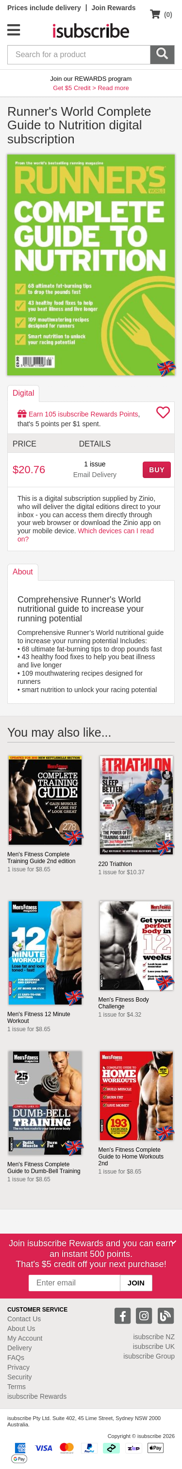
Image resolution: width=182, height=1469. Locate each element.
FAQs (15, 1357)
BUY (157, 470)
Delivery (19, 1348)
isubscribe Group (149, 1356)
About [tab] (23, 572)
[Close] (173, 1242)
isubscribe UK (154, 1346)
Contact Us (24, 1319)
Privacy (18, 1367)
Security (19, 1377)
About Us (21, 1328)
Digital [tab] (23, 393)
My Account (24, 1338)
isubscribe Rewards (36, 1396)
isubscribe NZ (154, 1337)
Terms (16, 1387)
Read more (113, 88)
